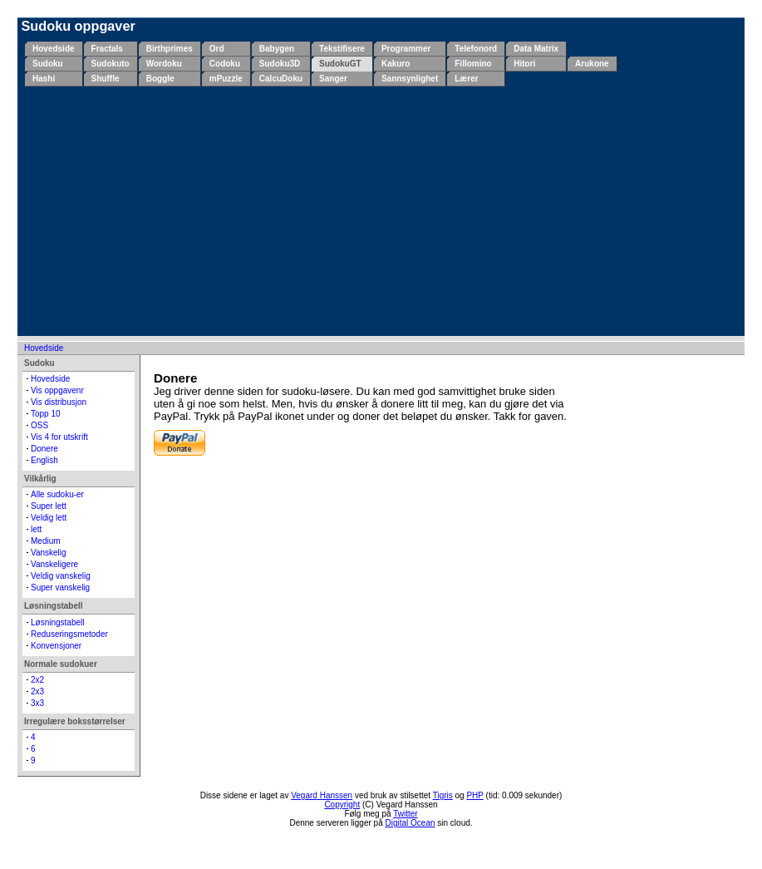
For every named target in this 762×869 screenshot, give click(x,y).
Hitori (524, 63)
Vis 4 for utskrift (59, 437)
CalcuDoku (280, 78)
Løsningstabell (57, 622)
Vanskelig (48, 552)
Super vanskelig (60, 587)
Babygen (276, 48)
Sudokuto (110, 63)
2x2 (37, 679)
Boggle (160, 78)
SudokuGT (340, 63)
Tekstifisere (342, 48)
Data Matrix (536, 48)
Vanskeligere (54, 564)
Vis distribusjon (58, 402)
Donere (44, 448)
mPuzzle (226, 78)
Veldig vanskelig (61, 575)
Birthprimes (169, 48)
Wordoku (164, 63)
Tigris (443, 795)
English (44, 460)
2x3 (37, 691)
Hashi (43, 78)
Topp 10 (46, 413)
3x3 (37, 703)
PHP (474, 795)
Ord (216, 48)
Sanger (333, 78)
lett (36, 529)
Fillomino (473, 63)
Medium (46, 541)
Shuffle (105, 78)
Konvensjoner (56, 645)
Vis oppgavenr (57, 390)
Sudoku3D (279, 63)
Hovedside (53, 48)
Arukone (592, 63)
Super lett (48, 506)
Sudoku (47, 63)
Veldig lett (48, 517)
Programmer (405, 48)
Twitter (405, 813)
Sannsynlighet (409, 78)
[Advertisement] (384, 211)
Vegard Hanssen (321, 795)
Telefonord (476, 48)
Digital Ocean (410, 822)
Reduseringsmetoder (69, 634)
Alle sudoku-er (57, 494)
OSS (39, 425)
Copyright (342, 804)
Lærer (466, 78)
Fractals (107, 48)
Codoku (224, 63)
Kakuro (395, 63)
